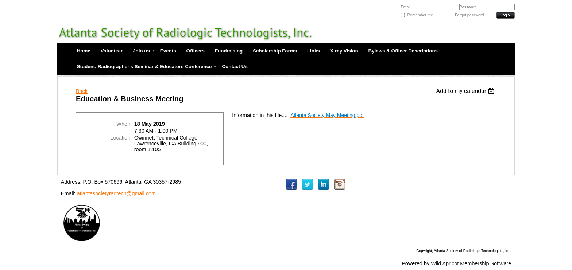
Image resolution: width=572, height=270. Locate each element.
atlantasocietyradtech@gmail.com (116, 193)
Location (120, 138)
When (123, 124)
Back (82, 91)
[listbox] (466, 90)
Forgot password (469, 15)
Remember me (420, 15)
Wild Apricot (445, 263)
